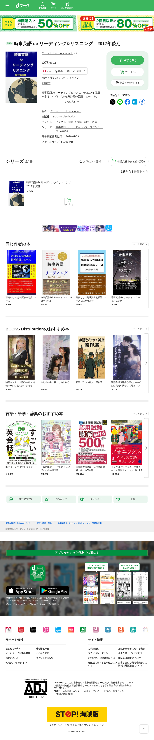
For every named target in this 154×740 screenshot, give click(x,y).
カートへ (130, 72)
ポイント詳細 (75, 70)
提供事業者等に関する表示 (131, 648)
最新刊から (141, 171)
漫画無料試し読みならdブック (18, 523)
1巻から (126, 171)
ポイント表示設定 (44, 658)
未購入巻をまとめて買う (131, 161)
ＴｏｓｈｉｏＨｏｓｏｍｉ (57, 53)
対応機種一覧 (42, 648)
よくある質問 (42, 653)
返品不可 (46, 83)
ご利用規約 (93, 648)
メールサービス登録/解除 (18, 653)
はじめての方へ (13, 648)
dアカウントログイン (16, 662)
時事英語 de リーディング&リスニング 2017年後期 (49, 184)
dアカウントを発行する (63, 724)
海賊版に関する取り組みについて (102, 664)
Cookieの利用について (129, 658)
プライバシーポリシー (99, 653)
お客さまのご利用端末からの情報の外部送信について (132, 664)
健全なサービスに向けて (130, 653)
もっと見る (138, 244)
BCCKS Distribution (64, 116)
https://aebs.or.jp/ (64, 694)
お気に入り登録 (92, 161)
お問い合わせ (12, 658)
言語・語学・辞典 (87, 121)
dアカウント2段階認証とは (101, 658)
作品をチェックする (130, 82)
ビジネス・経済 (65, 121)
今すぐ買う (130, 60)
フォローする (75, 53)
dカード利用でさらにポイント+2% (59, 77)
